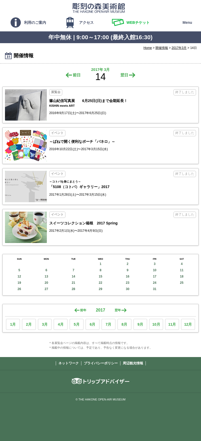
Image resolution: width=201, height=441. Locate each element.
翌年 (118, 310)
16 (127, 276)
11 (181, 270)
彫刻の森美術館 (98, 8)
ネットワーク (68, 363)
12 (19, 276)
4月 (61, 324)
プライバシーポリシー (101, 363)
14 (73, 276)
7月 (108, 324)
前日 (77, 75)
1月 (13, 324)
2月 (29, 324)
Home (147, 48)
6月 (93, 324)
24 (154, 283)
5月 (77, 324)
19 (19, 283)
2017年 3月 (100, 69)
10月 (156, 324)
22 (100, 283)
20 (46, 283)
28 (73, 289)
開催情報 (161, 48)
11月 (172, 324)
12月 (188, 324)
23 (127, 283)
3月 (45, 324)
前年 (83, 310)
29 (100, 289)
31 (154, 289)
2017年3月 (179, 48)
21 (73, 283)
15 (100, 276)
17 (154, 276)
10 (154, 270)
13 (46, 276)
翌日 (124, 75)
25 (181, 283)
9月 (140, 324)
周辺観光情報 (133, 363)
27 (46, 289)
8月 (124, 324)
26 (19, 289)
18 (181, 276)
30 (127, 289)
